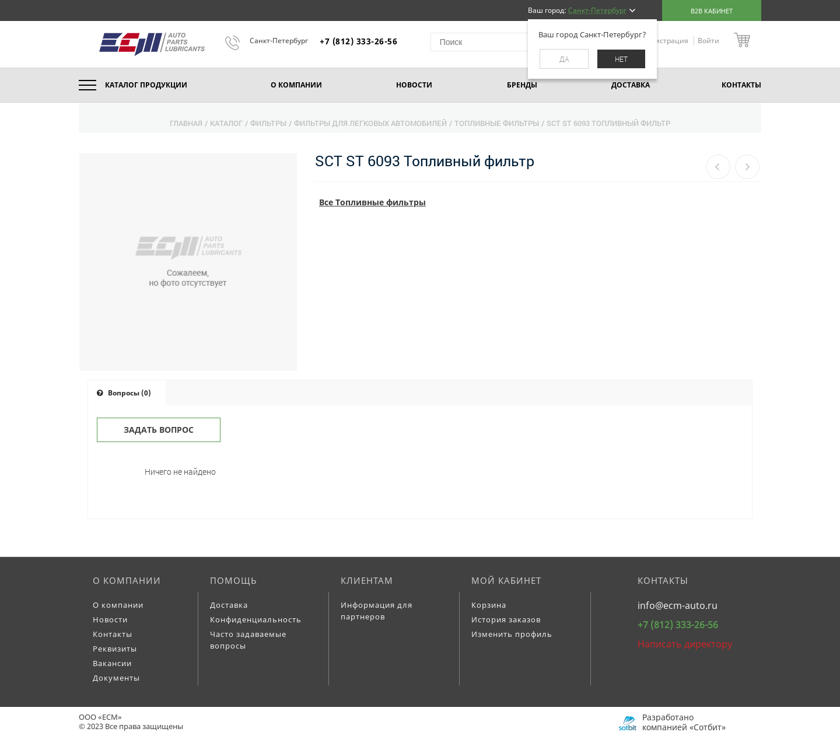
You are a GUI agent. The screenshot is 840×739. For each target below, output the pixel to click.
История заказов (506, 619)
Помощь (233, 580)
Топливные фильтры (496, 123)
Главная (186, 123)
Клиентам (367, 580)
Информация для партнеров (376, 611)
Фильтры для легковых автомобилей (370, 123)
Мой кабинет (506, 580)
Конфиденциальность (256, 619)
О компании (127, 580)
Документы (116, 678)
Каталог (226, 123)
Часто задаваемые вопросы (248, 640)
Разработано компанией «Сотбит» (684, 722)
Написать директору (685, 644)
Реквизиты (115, 648)
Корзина (488, 605)
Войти (708, 40)
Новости (110, 619)
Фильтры (268, 123)
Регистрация (667, 40)
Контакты (112, 634)
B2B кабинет (712, 10)
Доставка (229, 605)
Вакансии (112, 663)
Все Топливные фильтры (372, 202)
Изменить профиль (511, 634)
